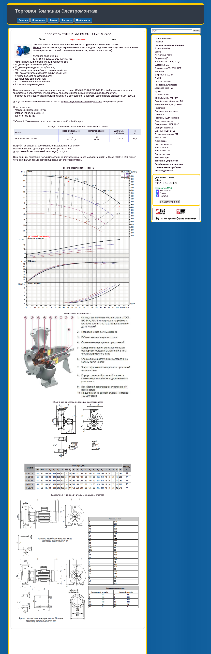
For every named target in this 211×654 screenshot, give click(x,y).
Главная (23, 20)
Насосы (37, 47)
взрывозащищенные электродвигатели (81, 101)
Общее (42, 39)
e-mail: (170, 202)
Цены (113, 39)
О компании (38, 20)
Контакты (66, 20)
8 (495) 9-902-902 (164, 182)
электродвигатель (72, 160)
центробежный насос (75, 157)
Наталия (163, 196)
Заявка (53, 20)
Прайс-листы (83, 20)
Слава (161, 193)
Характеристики (78, 39)
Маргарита (164, 190)
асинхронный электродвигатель (99, 93)
